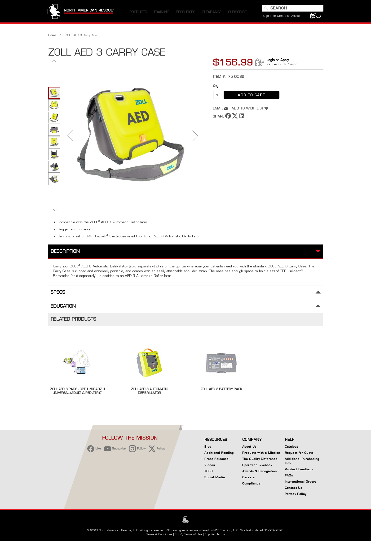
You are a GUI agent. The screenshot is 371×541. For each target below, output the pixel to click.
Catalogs (291, 446)
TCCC (208, 471)
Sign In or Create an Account (282, 17)
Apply (284, 62)
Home (52, 37)
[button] (70, 137)
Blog (207, 446)
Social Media (214, 477)
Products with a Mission (261, 452)
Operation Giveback (257, 465)
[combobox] (292, 10)
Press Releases (216, 459)
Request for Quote (299, 452)
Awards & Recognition (259, 471)
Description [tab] (65, 253)
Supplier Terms (215, 534)
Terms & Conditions (159, 534)
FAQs (289, 475)
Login (270, 62)
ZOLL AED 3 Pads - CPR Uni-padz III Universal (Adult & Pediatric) (77, 393)
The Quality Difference (260, 459)
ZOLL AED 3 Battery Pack (221, 391)
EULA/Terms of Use (188, 534)
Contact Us (293, 487)
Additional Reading (219, 452)
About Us (249, 446)
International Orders (300, 481)
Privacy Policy (295, 494)
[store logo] (81, 14)
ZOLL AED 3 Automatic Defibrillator (149, 393)
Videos (209, 465)
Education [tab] (63, 307)
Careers (248, 477)
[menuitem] (138, 14)
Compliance (251, 483)
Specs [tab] (58, 294)
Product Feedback (299, 469)
